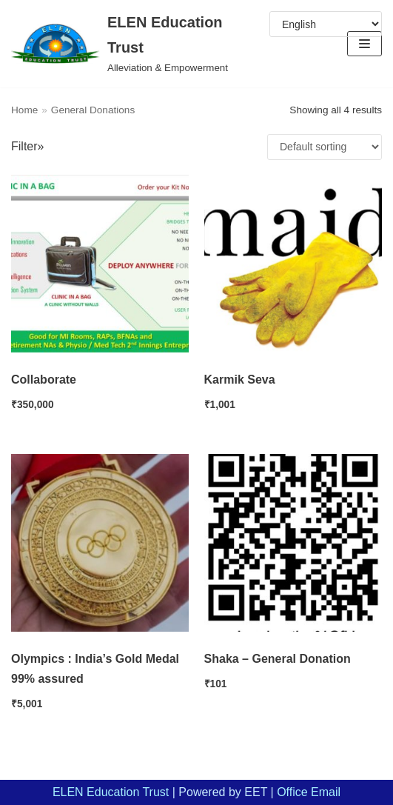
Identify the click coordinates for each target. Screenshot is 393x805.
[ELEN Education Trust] (131, 43)
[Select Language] (325, 24)
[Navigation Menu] (364, 43)
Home (24, 110)
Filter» (27, 146)
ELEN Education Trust (111, 792)
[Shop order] (324, 147)
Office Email (308, 792)
